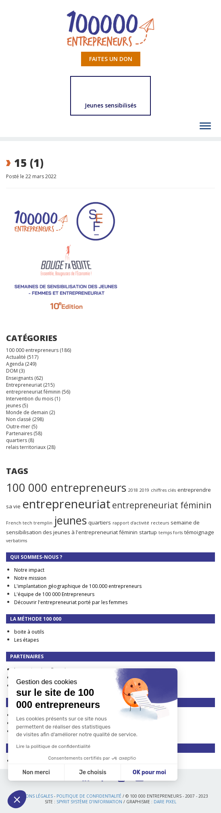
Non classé (18, 419)
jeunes (13, 405)
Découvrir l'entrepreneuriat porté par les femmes (70, 602)
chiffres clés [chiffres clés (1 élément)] (163, 490)
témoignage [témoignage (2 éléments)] (199, 532)
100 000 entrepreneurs (32, 350)
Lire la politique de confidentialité (53, 746)
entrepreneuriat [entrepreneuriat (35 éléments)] (66, 504)
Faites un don (110, 59)
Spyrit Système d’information (89, 802)
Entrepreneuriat (24, 384)
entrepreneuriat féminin (33, 391)
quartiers (16, 440)
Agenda (15, 363)
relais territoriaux (26, 447)
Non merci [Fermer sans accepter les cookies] (36, 772)
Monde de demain (27, 412)
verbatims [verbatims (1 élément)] (16, 540)
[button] (17, 799)
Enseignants (19, 378)
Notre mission (30, 578)
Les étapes (26, 639)
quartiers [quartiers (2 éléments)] (99, 522)
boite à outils (29, 631)
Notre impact (29, 570)
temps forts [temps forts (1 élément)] (170, 532)
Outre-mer (18, 426)
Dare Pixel (165, 802)
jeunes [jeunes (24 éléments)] (70, 520)
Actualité (16, 357)
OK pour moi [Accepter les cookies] (149, 772)
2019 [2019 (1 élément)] (144, 490)
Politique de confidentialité (88, 796)
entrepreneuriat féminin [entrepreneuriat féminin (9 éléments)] (161, 505)
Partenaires (19, 433)
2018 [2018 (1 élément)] (133, 490)
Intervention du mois (29, 398)
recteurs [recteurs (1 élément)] (160, 523)
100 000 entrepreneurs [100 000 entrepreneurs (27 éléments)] (66, 487)
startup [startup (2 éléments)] (148, 532)
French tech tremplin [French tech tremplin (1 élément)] (29, 523)
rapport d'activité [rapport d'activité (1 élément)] (131, 523)
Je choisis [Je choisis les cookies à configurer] (92, 772)
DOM (12, 370)
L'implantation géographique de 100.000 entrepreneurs (78, 586)
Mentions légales (33, 796)
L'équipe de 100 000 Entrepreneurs (54, 594)
